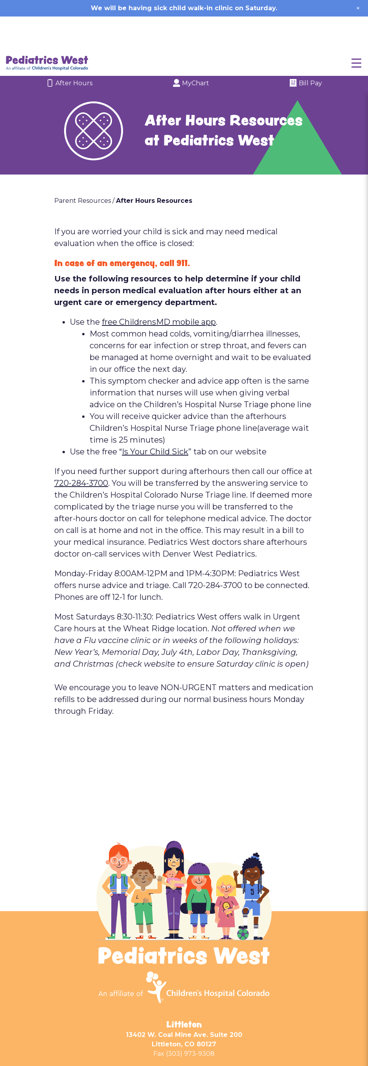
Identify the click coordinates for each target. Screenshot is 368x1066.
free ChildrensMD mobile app (159, 288)
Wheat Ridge (184, 1040)
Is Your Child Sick (155, 418)
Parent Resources (82, 167)
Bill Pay (305, 50)
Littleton (184, 990)
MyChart (191, 50)
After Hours (69, 50)
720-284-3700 (81, 449)
